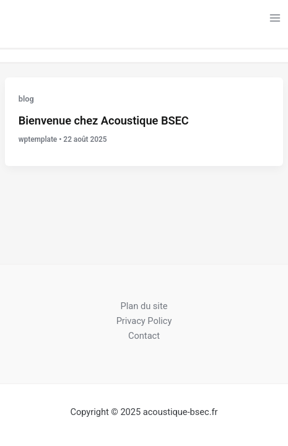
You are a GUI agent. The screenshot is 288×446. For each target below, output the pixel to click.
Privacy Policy (144, 320)
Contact (144, 335)
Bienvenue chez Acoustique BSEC (104, 120)
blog (26, 98)
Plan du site (144, 306)
